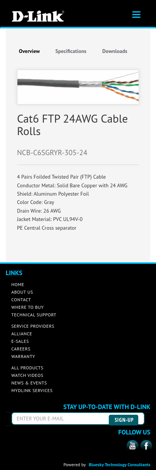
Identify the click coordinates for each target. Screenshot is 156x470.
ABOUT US (22, 292)
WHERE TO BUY (27, 307)
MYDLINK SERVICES (32, 390)
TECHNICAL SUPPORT (33, 314)
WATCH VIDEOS (27, 375)
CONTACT (21, 299)
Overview (29, 51)
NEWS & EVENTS (29, 383)
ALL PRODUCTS (27, 367)
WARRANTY (23, 356)
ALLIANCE (21, 333)
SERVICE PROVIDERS (32, 326)
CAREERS (21, 349)
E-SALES (20, 341)
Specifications (70, 51)
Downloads (114, 51)
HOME (17, 284)
